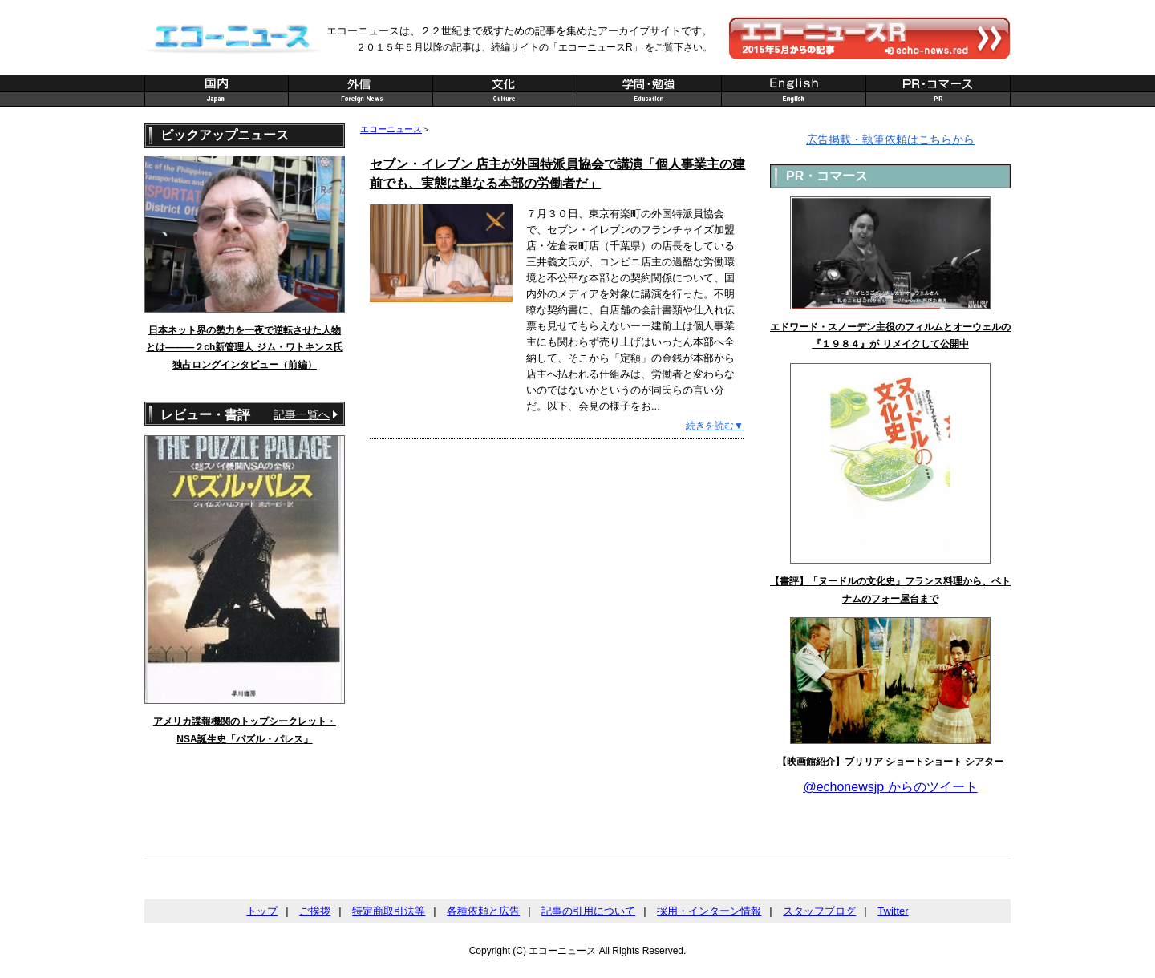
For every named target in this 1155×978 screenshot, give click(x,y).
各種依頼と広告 (483, 911)
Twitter (892, 911)
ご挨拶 (314, 911)
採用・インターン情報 (709, 911)
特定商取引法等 (388, 911)
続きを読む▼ (715, 425)
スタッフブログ (819, 911)
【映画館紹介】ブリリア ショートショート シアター (890, 761)
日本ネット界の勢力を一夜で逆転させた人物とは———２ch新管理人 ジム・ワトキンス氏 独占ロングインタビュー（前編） (244, 347)
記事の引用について (588, 911)
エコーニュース (391, 129)
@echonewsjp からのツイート (890, 787)
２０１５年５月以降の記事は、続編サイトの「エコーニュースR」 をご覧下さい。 (534, 47)
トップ (262, 911)
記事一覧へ (302, 414)
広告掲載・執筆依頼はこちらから (890, 139)
